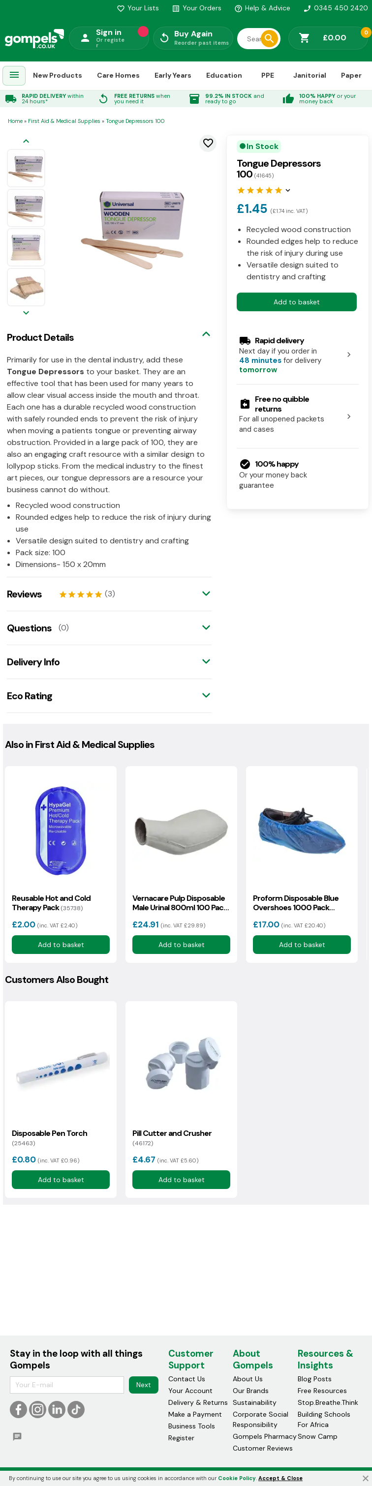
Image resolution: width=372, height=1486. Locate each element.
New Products (57, 75)
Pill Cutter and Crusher (172, 1138)
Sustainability (255, 1402)
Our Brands (251, 1390)
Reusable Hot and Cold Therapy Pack (51, 902)
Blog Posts (315, 1378)
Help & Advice (262, 7)
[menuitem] (14, 76)
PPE (267, 75)
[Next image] (26, 313)
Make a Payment (195, 1414)
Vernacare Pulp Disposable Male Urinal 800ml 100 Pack (179, 902)
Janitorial (309, 75)
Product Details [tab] (40, 337)
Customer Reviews (263, 1448)
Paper (351, 75)
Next (143, 1384)
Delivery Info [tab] (33, 661)
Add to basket (297, 301)
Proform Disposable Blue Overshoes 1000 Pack (296, 902)
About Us (248, 1378)
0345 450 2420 (335, 7)
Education (224, 75)
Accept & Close (280, 1478)
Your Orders (196, 7)
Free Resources (322, 1390)
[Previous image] (26, 142)
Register (181, 1437)
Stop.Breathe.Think (328, 1402)
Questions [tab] (29, 628)
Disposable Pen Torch (49, 1138)
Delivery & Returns (198, 1402)
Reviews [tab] (24, 594)
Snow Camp (318, 1436)
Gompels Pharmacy (265, 1436)
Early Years (173, 75)
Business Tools (191, 1426)
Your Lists (138, 7)
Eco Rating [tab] (29, 695)
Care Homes (118, 75)
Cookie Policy (237, 1478)
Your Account (190, 1390)
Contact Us (186, 1378)
